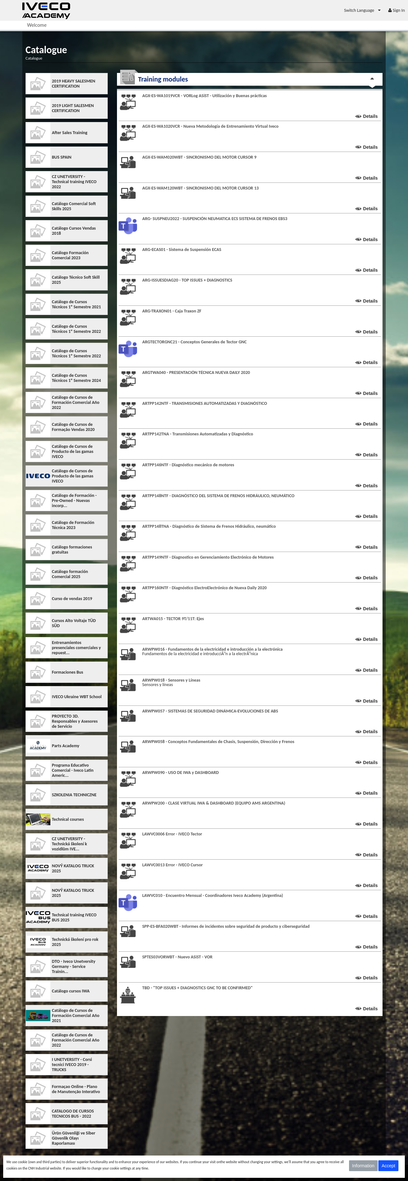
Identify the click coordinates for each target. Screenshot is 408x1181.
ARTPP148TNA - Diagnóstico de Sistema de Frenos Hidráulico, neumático (209, 526)
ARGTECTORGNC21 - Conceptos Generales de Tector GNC (194, 342)
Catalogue (34, 58)
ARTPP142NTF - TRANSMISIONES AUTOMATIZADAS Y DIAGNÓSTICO (204, 403)
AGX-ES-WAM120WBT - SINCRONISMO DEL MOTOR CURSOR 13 (200, 188)
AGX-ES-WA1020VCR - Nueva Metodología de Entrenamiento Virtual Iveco (210, 126)
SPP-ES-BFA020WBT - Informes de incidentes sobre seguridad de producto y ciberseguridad (226, 926)
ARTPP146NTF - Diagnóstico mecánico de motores (188, 465)
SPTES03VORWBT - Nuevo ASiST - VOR (177, 957)
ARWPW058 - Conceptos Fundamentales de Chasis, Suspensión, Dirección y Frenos (218, 741)
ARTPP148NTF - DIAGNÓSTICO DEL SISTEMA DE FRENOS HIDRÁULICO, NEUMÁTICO (218, 495)
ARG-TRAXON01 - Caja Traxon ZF (171, 311)
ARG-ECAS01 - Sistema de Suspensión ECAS (181, 249)
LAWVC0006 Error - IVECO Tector (172, 834)
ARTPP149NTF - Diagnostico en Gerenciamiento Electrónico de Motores (207, 557)
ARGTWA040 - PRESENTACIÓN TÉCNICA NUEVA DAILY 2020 (196, 372)
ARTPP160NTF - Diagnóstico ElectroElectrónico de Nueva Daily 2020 (204, 587)
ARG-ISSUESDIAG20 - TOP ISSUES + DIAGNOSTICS (187, 280)
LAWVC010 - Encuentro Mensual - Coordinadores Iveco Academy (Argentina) (212, 895)
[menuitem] (363, 10)
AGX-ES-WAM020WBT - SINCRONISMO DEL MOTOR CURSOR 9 (199, 157)
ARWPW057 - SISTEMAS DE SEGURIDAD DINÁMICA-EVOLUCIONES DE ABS (210, 711)
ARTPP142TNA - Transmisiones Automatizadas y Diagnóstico (197, 434)
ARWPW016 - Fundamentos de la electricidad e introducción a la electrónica (212, 649)
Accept (388, 1165)
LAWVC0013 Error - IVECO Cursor (172, 865)
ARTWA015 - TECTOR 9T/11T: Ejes (173, 618)
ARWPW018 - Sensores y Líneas (171, 680)
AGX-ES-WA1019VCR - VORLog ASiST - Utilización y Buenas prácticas (204, 95)
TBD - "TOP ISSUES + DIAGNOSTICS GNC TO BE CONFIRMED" (197, 988)
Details (370, 116)
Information (363, 1165)
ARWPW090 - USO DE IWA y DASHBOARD (180, 772)
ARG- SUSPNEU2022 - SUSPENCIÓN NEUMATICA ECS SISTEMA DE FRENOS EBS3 (214, 218)
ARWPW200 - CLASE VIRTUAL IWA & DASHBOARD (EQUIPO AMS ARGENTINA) (213, 803)
